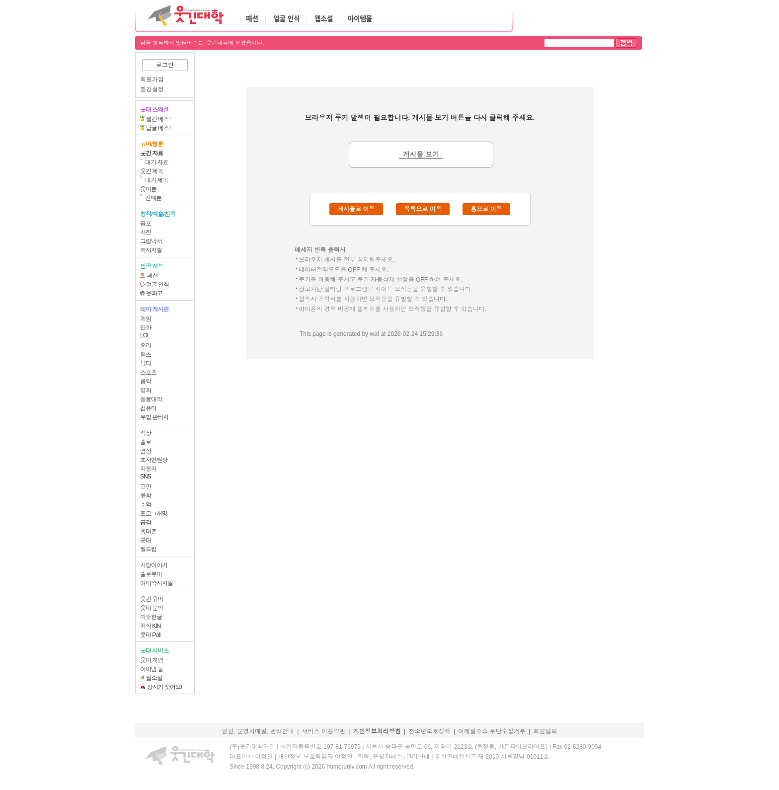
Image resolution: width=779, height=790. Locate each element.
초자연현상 (153, 460)
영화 (145, 390)
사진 (145, 232)
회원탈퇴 (545, 731)
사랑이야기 (153, 565)
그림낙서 (151, 241)
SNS (145, 476)
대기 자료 (156, 162)
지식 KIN (150, 626)
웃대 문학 (151, 608)
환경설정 (152, 89)
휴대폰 (148, 531)
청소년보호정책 (430, 731)
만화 (145, 327)
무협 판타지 (154, 417)
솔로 (145, 442)
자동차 (148, 469)
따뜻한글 (151, 617)
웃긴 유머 (151, 599)
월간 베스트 (160, 119)
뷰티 (145, 363)
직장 (145, 433)
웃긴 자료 (151, 153)
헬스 (145, 354)
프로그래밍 (153, 513)
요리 (145, 345)
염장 (145, 451)
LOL (145, 335)
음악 (145, 381)
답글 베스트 (160, 128)
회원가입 (152, 79)
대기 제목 (156, 180)
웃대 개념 (151, 660)
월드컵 (148, 549)
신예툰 (153, 198)
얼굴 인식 (157, 284)
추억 (145, 504)
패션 (152, 275)
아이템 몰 (151, 669)
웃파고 (154, 293)
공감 (145, 522)
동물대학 (151, 399)
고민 (145, 486)
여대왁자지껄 (156, 583)
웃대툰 (148, 189)
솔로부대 (151, 574)
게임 (145, 319)
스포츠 (148, 372)
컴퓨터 (148, 408)
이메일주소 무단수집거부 (491, 731)
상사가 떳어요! (164, 687)
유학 (145, 495)
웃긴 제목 (151, 171)
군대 (145, 540)
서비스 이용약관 (323, 731)
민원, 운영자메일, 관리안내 (258, 731)
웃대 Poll (150, 635)
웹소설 (154, 678)
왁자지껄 (151, 250)
